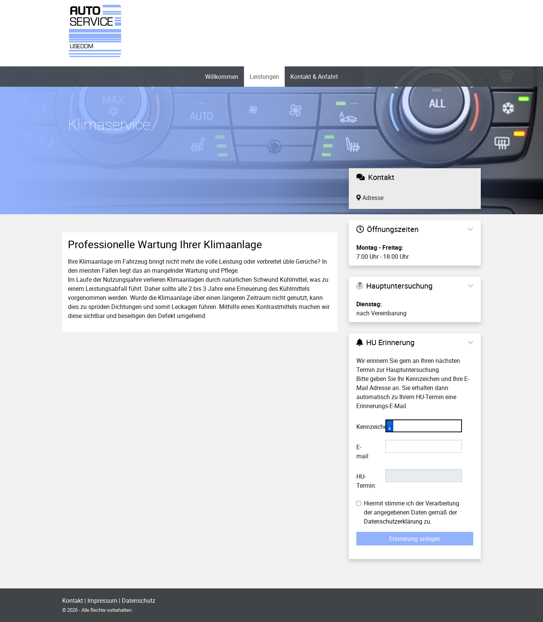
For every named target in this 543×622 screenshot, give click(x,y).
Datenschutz (138, 600)
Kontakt (72, 600)
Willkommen (221, 76)
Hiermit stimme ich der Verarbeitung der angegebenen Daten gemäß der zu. (407, 512)
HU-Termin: (366, 481)
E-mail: (363, 451)
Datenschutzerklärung (393, 521)
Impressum (102, 600)
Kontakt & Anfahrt (314, 76)
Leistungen (264, 76)
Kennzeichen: (368, 426)
